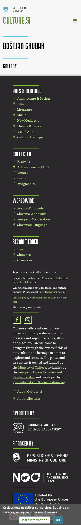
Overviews (24, 260)
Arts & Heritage (27, 91)
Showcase (24, 255)
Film (20, 104)
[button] (34, 520)
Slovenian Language (32, 225)
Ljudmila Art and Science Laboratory (39, 382)
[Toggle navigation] (75, 20)
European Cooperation (33, 219)
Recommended (25, 241)
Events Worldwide (30, 208)
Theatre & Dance (29, 126)
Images (22, 178)
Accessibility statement (46, 297)
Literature (24, 109)
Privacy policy (21, 297)
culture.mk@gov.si (53, 292)
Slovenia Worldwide (31, 214)
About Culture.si (29, 391)
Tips (20, 249)
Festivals (23, 162)
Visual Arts (25, 132)
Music (21, 115)
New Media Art (28, 120)
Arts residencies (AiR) (33, 167)
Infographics (26, 184)
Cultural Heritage (30, 137)
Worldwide (23, 201)
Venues (22, 173)
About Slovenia (28, 399)
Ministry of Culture (32, 367)
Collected (22, 154)
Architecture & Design (33, 98)
